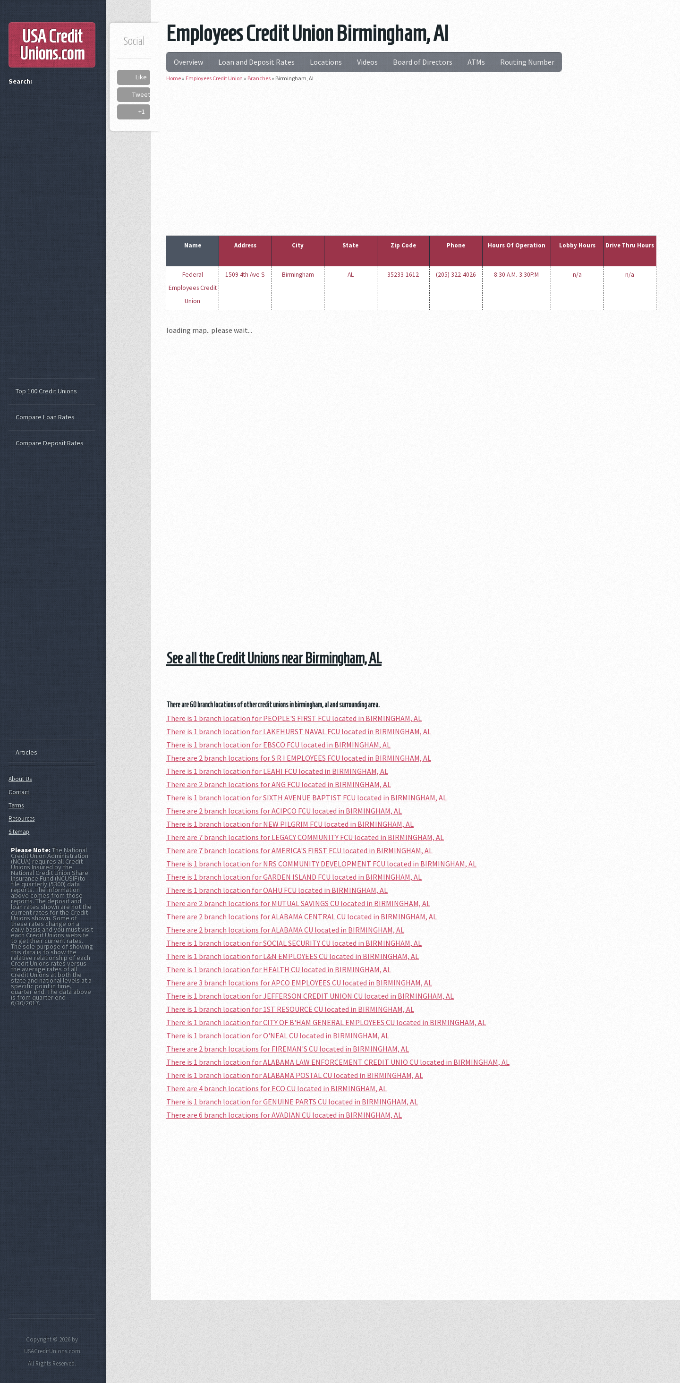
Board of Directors (422, 62)
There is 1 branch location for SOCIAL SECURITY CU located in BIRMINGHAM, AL (294, 943)
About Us (20, 779)
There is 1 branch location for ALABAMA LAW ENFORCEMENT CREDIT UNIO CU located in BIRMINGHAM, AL (338, 1062)
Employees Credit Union (214, 78)
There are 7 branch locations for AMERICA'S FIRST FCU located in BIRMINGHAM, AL (299, 850)
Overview (188, 62)
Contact (18, 792)
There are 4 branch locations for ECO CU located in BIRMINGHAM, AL (276, 1088)
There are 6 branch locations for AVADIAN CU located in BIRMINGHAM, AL (284, 1115)
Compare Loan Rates (45, 417)
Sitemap (18, 832)
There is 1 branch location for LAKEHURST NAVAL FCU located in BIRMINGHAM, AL (298, 731)
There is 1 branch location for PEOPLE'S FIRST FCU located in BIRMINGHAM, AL (294, 718)
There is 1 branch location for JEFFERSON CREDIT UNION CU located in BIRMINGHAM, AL (310, 996)
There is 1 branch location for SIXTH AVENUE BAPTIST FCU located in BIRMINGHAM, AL (306, 797)
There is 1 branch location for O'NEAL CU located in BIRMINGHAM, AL (277, 1035)
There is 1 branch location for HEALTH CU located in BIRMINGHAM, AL (278, 969)
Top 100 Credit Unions (46, 391)
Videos (367, 62)
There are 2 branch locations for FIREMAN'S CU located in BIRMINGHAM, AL (287, 1048)
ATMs (476, 62)
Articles (26, 752)
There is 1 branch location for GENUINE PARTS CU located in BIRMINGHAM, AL (292, 1101)
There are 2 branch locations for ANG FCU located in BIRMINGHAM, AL (278, 784)
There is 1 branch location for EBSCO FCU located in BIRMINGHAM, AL (278, 744)
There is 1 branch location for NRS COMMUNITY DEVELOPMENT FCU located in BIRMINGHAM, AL (321, 863)
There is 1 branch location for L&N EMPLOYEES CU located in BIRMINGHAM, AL (292, 956)
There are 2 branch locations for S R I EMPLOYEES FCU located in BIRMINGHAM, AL (298, 758)
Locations (326, 62)
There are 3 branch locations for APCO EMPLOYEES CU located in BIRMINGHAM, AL (299, 982)
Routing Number (527, 62)
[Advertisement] (411, 157)
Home (173, 78)
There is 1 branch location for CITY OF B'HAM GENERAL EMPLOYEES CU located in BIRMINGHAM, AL (326, 1022)
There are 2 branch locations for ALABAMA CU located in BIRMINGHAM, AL (285, 929)
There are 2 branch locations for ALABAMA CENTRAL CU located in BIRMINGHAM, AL (301, 916)
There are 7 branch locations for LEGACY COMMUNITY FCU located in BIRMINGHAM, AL (305, 837)
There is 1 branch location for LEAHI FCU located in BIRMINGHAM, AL (277, 771)
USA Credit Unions (52, 44)
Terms (16, 805)
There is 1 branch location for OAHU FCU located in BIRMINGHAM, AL (277, 890)
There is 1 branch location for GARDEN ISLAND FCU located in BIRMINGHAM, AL (294, 877)
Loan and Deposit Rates (256, 62)
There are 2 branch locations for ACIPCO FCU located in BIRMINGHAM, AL (284, 810)
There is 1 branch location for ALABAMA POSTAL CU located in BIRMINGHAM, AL (294, 1075)
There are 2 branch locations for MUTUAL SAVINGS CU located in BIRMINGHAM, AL (298, 903)
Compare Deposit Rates (50, 443)
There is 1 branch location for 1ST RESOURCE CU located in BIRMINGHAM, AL (290, 1009)
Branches (259, 78)
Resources (21, 819)
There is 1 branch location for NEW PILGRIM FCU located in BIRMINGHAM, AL (290, 824)
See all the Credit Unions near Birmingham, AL (274, 658)
